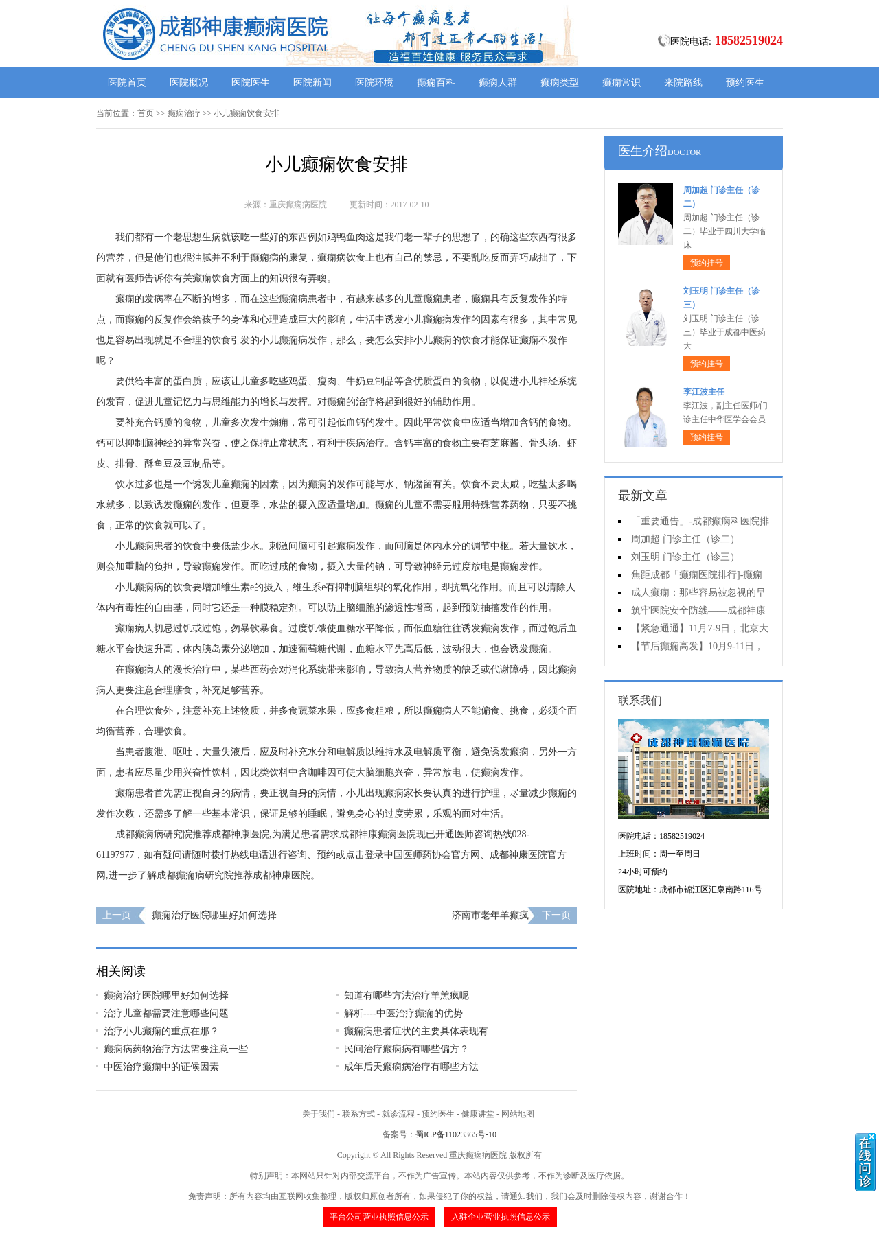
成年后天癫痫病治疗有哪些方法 (411, 1067)
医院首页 (127, 83)
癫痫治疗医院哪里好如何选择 (214, 915)
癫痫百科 (436, 83)
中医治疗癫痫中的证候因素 (161, 1067)
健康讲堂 (477, 1114)
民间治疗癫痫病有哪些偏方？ (406, 1049)
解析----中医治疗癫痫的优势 (403, 1013)
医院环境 (374, 83)
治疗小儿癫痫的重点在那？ (161, 1031)
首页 (145, 113)
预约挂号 (706, 263)
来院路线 (683, 83)
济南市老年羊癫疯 (490, 915)
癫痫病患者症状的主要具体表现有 (416, 1031)
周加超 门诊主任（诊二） (685, 539)
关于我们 (318, 1114)
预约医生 (745, 83)
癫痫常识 (621, 83)
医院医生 (250, 83)
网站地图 (517, 1114)
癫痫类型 (559, 83)
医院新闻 (312, 83)
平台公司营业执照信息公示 (379, 1217)
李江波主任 (703, 392)
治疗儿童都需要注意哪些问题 (166, 1013)
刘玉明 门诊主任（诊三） (685, 557)
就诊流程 (398, 1114)
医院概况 (189, 83)
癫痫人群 (498, 83)
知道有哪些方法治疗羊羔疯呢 (406, 995)
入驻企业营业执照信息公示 (500, 1217)
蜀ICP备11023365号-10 (455, 1134)
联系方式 (358, 1114)
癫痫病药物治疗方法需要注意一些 (176, 1049)
